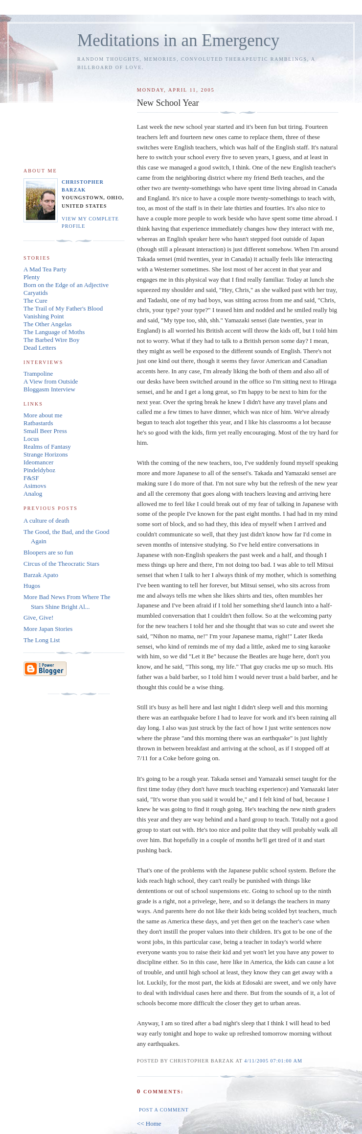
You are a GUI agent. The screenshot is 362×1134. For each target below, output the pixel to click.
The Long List (41, 640)
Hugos (31, 585)
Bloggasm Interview (49, 389)
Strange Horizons (45, 454)
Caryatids (35, 292)
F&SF (31, 478)
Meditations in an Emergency (178, 40)
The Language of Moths (54, 332)
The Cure (35, 300)
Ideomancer (38, 462)
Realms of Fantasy (47, 446)
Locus (31, 438)
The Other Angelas (47, 324)
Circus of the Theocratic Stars (61, 563)
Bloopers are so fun (48, 552)
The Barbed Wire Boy (51, 339)
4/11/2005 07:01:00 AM (273, 1060)
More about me (42, 415)
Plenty (31, 277)
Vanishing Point (43, 316)
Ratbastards (38, 423)
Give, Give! (38, 617)
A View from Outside (50, 381)
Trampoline (38, 373)
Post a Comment (164, 1109)
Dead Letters (39, 347)
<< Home (149, 1123)
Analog (32, 493)
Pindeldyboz (39, 470)
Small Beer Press (45, 430)
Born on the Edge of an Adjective (66, 285)
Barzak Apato (40, 575)
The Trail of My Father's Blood (63, 308)
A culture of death (46, 520)
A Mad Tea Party (45, 269)
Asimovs (34, 485)
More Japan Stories (47, 628)
